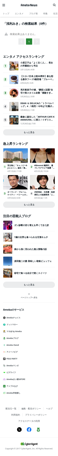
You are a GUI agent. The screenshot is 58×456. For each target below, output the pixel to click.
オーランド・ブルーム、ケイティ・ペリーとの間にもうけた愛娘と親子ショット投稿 (17, 196)
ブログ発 (33, 13)
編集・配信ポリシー (31, 408)
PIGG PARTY (11, 358)
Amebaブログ (12, 338)
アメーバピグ (11, 352)
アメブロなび (11, 386)
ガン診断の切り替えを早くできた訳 (31, 225)
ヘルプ (49, 408)
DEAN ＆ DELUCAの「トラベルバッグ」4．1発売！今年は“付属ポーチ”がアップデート (37, 106)
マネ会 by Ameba (13, 331)
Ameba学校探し (13, 393)
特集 (45, 13)
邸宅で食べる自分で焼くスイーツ (30, 273)
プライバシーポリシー (36, 414)
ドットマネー (11, 324)
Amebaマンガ (12, 365)
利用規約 (15, 414)
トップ (6, 13)
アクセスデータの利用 (29, 420)
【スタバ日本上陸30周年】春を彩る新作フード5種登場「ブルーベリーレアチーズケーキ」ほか (37, 79)
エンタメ (19, 13)
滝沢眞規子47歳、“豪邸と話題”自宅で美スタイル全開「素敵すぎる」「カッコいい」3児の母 (36, 92)
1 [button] (29, 41)
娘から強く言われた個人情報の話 (30, 249)
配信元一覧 (11, 408)
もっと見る (29, 132)
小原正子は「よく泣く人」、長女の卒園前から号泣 (36, 64)
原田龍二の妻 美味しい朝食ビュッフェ (33, 261)
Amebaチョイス (13, 317)
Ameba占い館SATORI (15, 379)
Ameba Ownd (12, 345)
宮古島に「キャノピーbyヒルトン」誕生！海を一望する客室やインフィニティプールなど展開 (17, 169)
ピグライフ (10, 372)
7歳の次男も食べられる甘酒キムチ (31, 237)
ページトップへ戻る (29, 296)
